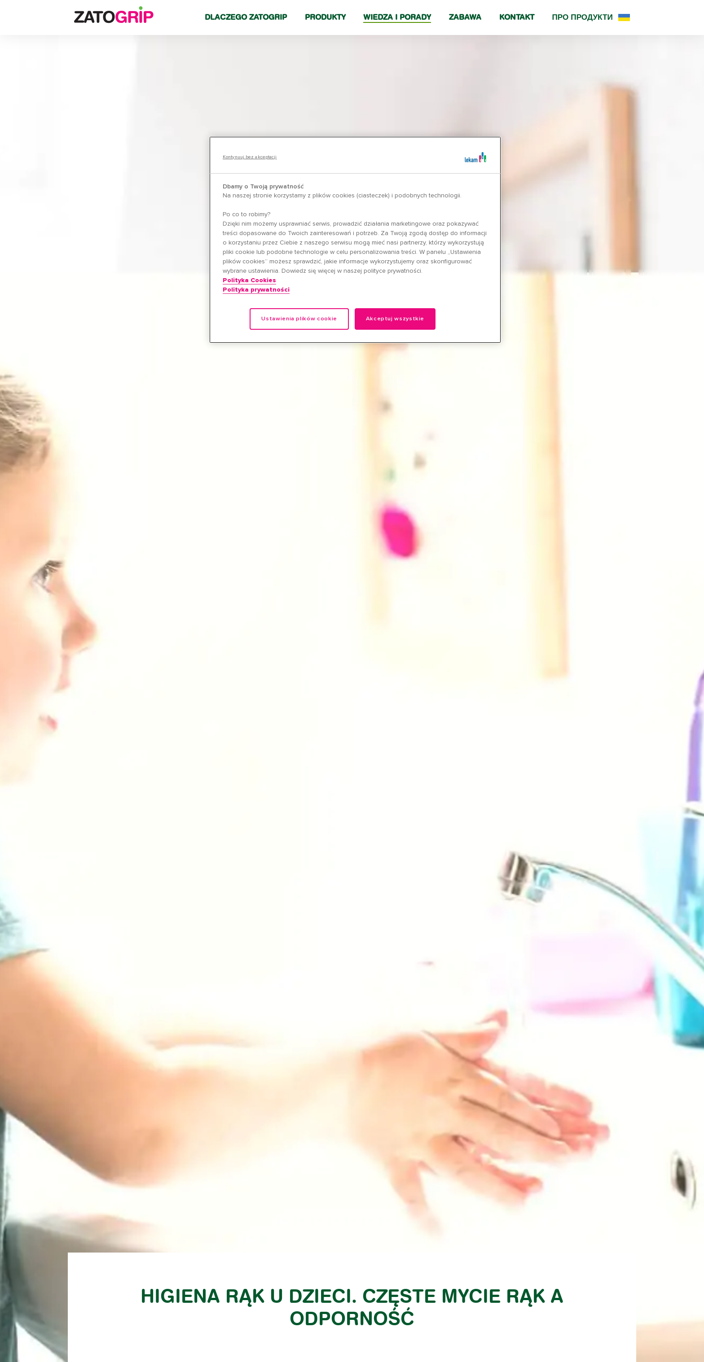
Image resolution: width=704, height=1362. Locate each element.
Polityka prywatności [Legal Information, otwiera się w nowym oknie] (256, 290)
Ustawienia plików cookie (299, 319)
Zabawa (465, 17)
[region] (355, 240)
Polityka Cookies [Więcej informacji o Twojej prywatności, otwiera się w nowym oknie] (249, 280)
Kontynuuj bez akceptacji (250, 157)
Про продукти (582, 17)
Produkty (325, 17)
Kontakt (516, 17)
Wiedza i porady (397, 17)
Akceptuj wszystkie (395, 319)
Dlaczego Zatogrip (246, 17)
